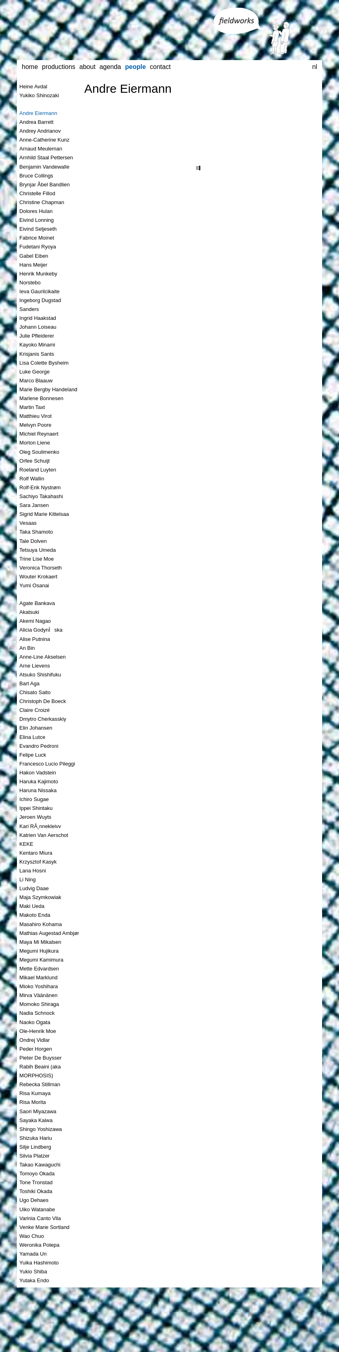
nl (314, 66)
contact (160, 66)
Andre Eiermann (128, 88)
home (30, 66)
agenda (110, 66)
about (87, 66)
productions (58, 66)
